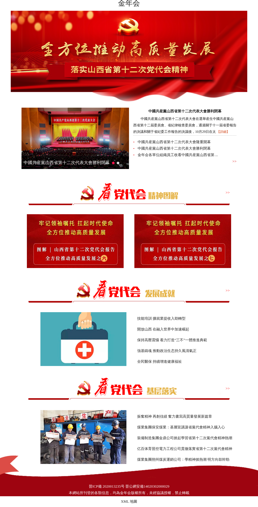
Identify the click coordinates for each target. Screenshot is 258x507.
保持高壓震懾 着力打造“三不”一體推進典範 (172, 340)
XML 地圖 (129, 501)
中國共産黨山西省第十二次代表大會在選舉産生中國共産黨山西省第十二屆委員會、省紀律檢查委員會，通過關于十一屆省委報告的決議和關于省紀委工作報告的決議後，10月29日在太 (184, 125)
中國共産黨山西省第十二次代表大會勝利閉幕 (67, 162)
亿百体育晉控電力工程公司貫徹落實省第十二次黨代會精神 (184, 449)
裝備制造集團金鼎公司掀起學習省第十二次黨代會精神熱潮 (184, 438)
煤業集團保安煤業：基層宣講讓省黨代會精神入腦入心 (181, 427)
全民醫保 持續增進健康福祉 (159, 362)
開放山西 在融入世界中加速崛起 (163, 329)
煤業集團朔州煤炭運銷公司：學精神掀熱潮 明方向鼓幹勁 (183, 459)
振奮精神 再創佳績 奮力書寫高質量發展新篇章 (174, 416)
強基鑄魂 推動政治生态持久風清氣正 (167, 351)
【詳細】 (223, 131)
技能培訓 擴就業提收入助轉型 (161, 318)
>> (234, 161)
